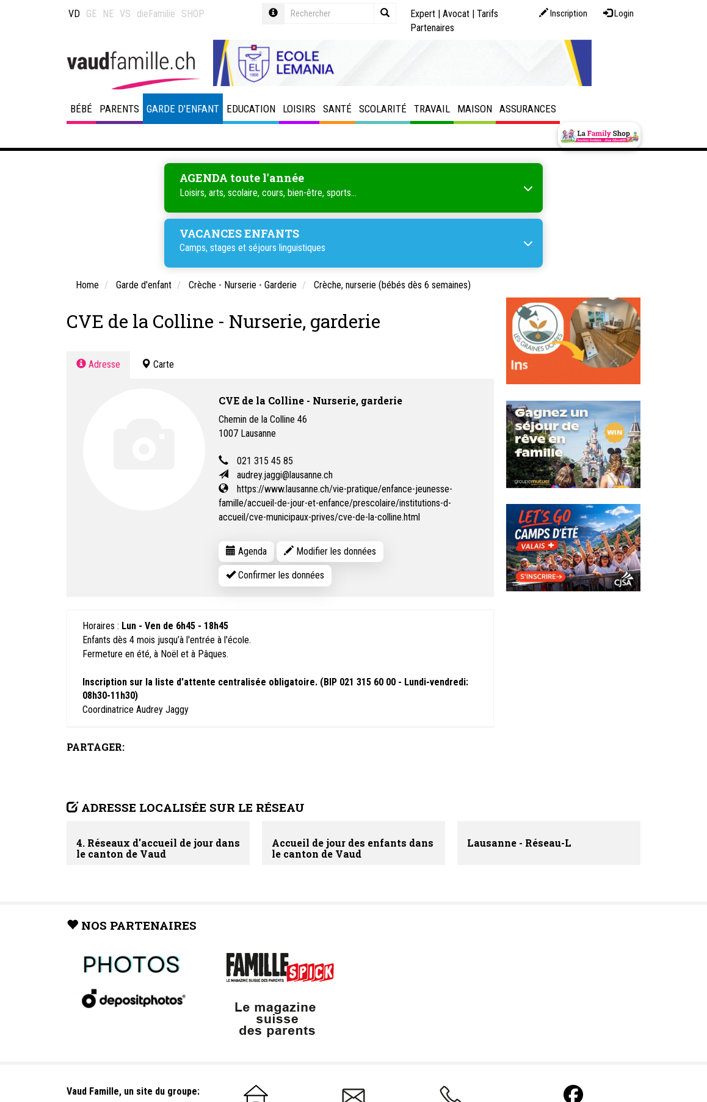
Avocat (456, 14)
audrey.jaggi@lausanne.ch (285, 475)
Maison (474, 109)
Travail (432, 109)
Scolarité (383, 109)
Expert (422, 14)
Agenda (246, 551)
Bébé (81, 109)
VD (74, 14)
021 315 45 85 (265, 461)
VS (125, 14)
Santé (337, 109)
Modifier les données (330, 551)
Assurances (527, 109)
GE (91, 14)
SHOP (193, 14)
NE (108, 14)
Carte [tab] (157, 364)
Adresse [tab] (98, 364)
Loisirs (299, 109)
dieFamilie (156, 14)
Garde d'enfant (183, 109)
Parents (119, 109)
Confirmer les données (275, 575)
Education (251, 109)
